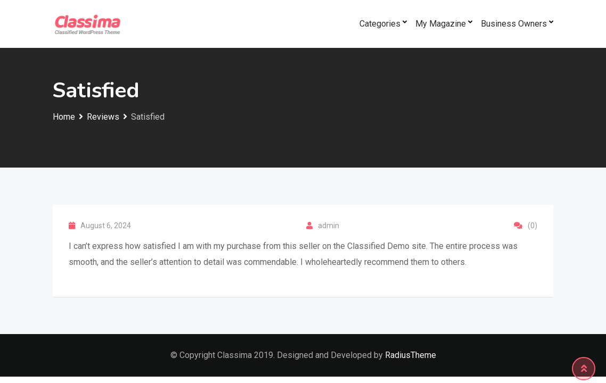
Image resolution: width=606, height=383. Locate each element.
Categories (379, 24)
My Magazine (440, 24)
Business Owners (514, 24)
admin (328, 225)
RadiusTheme (410, 355)
